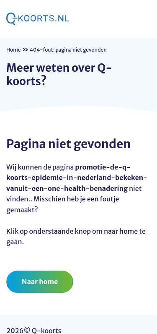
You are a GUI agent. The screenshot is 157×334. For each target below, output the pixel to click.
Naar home (40, 281)
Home (13, 50)
